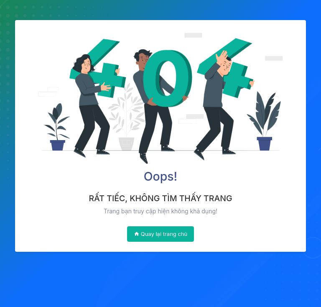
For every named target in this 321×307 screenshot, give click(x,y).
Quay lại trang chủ (161, 233)
